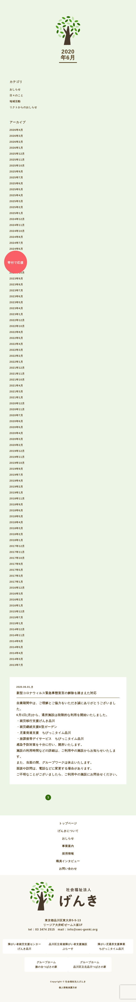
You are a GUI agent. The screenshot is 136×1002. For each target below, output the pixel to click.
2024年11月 (17, 225)
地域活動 (15, 101)
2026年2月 (16, 141)
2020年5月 (16, 427)
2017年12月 (17, 546)
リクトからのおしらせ (23, 107)
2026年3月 (16, 135)
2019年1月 (16, 492)
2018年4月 (16, 522)
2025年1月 (16, 213)
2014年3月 (16, 659)
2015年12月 (17, 611)
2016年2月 (16, 599)
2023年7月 (16, 290)
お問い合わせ (68, 868)
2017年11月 (17, 552)
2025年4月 (16, 195)
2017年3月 (16, 575)
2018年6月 (16, 510)
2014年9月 (16, 641)
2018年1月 (16, 540)
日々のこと (16, 95)
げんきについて (68, 831)
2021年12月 (17, 367)
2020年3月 (16, 439)
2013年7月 (16, 665)
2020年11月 (17, 409)
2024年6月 (16, 248)
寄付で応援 (16, 262)
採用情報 (68, 853)
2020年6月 (16, 421)
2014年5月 (16, 647)
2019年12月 (17, 451)
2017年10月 (17, 558)
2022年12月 (17, 320)
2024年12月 (17, 219)
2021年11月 (17, 373)
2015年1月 (16, 623)
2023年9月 (16, 278)
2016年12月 (17, 587)
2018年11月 (17, 498)
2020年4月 (16, 433)
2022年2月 (16, 355)
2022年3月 (16, 349)
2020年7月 (16, 415)
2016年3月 (16, 593)
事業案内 (68, 846)
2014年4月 (16, 653)
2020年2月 (16, 445)
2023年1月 (16, 314)
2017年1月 (16, 581)
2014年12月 (17, 629)
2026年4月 (16, 130)
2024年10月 (17, 231)
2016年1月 (16, 605)
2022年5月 (16, 338)
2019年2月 (16, 486)
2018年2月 (16, 534)
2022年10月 (17, 326)
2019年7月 (16, 474)
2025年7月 (16, 177)
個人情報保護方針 (68, 987)
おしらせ (15, 89)
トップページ (68, 823)
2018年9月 (16, 504)
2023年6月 (16, 296)
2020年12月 (17, 403)
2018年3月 (16, 528)
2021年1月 (16, 397)
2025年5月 (16, 189)
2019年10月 (17, 462)
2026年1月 (16, 147)
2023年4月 (16, 308)
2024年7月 (16, 242)
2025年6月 (16, 183)
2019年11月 (17, 456)
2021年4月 (16, 385)
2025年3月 (16, 201)
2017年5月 (16, 569)
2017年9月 (16, 564)
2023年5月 (16, 302)
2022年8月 (16, 332)
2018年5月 (16, 516)
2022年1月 (16, 361)
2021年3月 (16, 391)
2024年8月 (16, 237)
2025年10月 (17, 165)
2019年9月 (16, 468)
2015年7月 (16, 617)
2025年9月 (16, 171)
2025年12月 (17, 153)
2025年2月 (16, 207)
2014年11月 (17, 635)
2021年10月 (17, 379)
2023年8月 (16, 284)
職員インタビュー (68, 861)
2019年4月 (16, 480)
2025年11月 (17, 159)
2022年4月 (16, 344)
